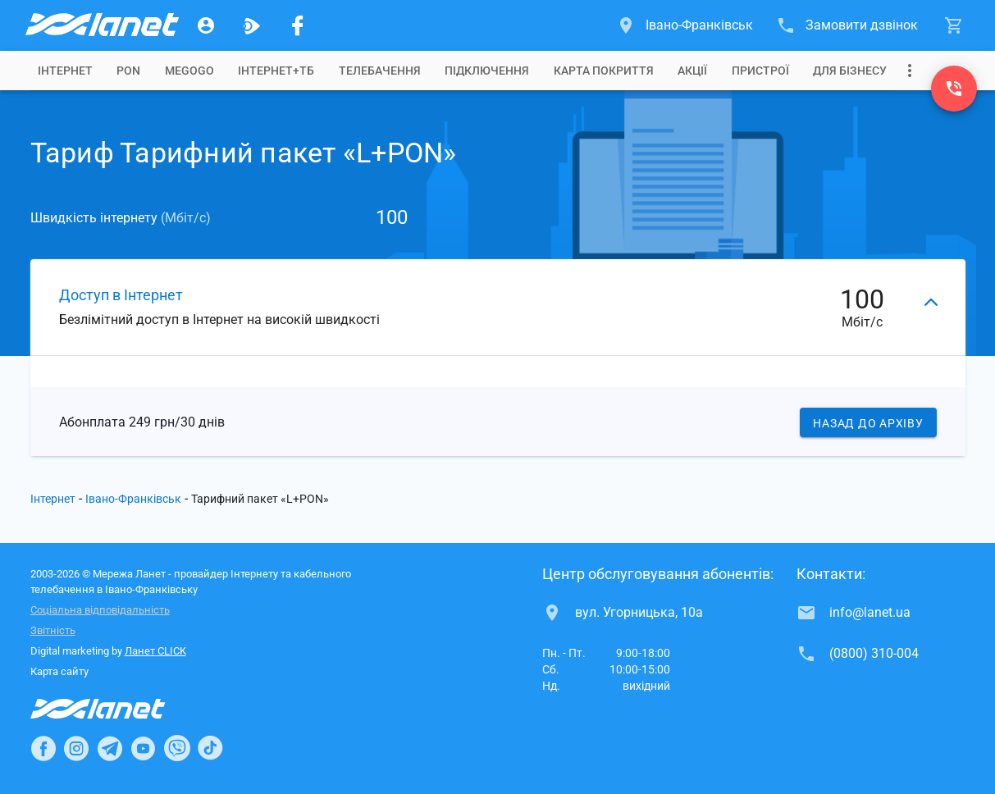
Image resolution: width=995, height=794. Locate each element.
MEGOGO (189, 70)
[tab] (65, 70)
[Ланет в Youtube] (143, 748)
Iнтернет (65, 70)
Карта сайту (59, 671)
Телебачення (380, 70)
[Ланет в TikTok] (210, 748)
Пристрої (760, 70)
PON (128, 70)
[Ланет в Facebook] (43, 748)
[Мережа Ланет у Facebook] (298, 25)
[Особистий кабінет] (206, 25)
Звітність (52, 630)
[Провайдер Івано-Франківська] (101, 25)
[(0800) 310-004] (954, 89)
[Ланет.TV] (252, 25)
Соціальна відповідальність (100, 610)
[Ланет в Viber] (177, 748)
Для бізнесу (850, 70)
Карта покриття (604, 70)
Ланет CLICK (155, 651)
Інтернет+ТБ (276, 70)
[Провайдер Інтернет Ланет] (116, 709)
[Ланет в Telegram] (110, 748)
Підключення (487, 70)
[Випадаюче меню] (909, 70)
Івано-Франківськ (133, 498)
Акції (692, 70)
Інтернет (52, 498)
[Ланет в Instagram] (76, 748)
